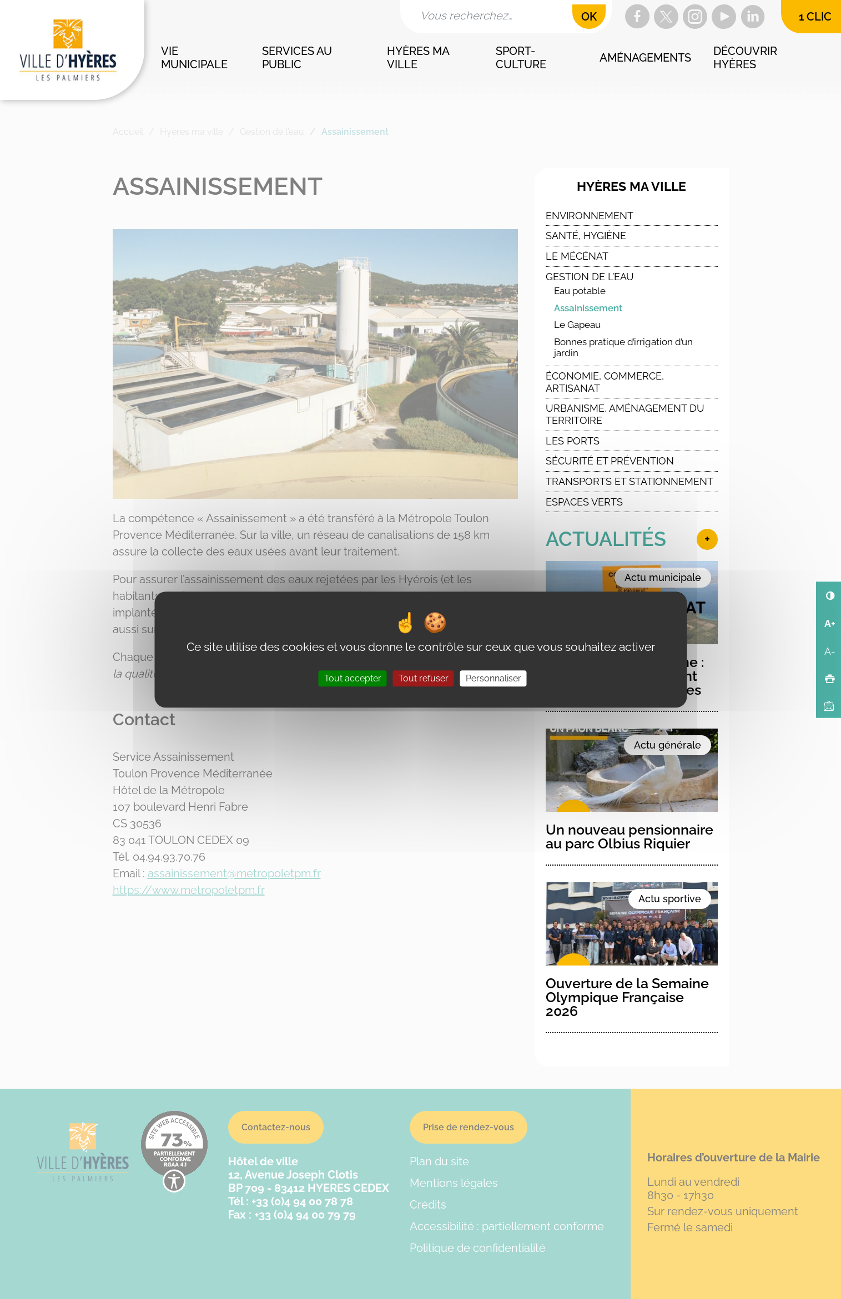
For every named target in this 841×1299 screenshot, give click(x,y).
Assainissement (588, 308)
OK (589, 16)
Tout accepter (352, 678)
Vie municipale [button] (194, 57)
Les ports (573, 441)
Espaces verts (584, 502)
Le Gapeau (577, 324)
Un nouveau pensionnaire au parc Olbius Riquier (629, 836)
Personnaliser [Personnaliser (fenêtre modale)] (493, 678)
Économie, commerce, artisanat (605, 382)
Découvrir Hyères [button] (746, 57)
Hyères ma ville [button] (419, 57)
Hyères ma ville (631, 186)
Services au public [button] (298, 57)
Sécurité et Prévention (610, 461)
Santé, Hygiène (586, 235)
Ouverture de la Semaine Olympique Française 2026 (627, 997)
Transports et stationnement (629, 481)
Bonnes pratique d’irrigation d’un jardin (623, 347)
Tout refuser (424, 678)
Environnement (589, 215)
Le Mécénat (577, 256)
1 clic (815, 16)
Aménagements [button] (645, 57)
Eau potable (580, 290)
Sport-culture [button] (521, 57)
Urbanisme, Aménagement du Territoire (625, 414)
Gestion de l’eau (590, 276)
